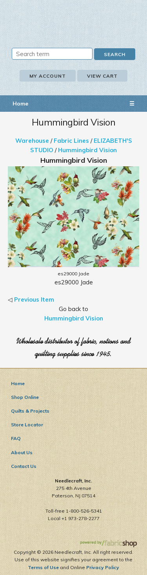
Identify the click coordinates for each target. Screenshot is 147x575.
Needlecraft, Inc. (74, 18)
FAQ (16, 438)
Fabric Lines (71, 140)
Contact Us (23, 466)
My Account (47, 76)
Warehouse (32, 140)
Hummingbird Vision (87, 150)
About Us (22, 452)
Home (20, 103)
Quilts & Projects (30, 411)
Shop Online (25, 397)
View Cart (102, 76)
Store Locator (27, 425)
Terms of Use (43, 567)
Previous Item (34, 299)
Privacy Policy (102, 567)
